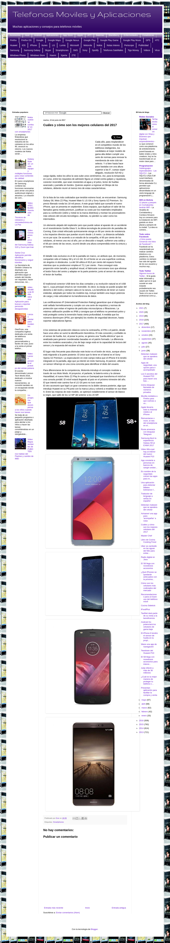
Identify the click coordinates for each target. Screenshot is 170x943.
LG (53, 45)
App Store (68, 35)
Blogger (94, 929)
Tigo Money (133, 50)
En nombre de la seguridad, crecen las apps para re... (149, 475)
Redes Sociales (146, 117)
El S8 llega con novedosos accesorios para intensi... (149, 660)
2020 (141, 312)
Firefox (13, 40)
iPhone (33, 45)
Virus (157, 50)
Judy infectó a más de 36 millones (147, 670)
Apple (80, 35)
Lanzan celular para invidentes (31, 320)
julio (144, 347)
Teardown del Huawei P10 (147, 651)
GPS (148, 40)
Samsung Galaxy (32, 50)
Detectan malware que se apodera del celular (149, 356)
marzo (145, 708)
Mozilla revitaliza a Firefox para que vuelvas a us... (149, 399)
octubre (145, 335)
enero (144, 715)
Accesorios (15, 35)
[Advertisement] (85, 84)
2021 (141, 308)
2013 (141, 732)
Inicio (87, 908)
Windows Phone (18, 55)
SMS (75, 50)
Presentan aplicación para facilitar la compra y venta (149, 691)
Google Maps (54, 40)
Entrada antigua (119, 908)
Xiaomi (52, 55)
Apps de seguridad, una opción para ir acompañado (149, 366)
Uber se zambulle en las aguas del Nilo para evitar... (149, 549)
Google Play (90, 40)
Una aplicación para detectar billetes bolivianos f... (148, 486)
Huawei (13, 45)
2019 (141, 316)
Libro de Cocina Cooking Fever (148, 541)
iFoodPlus (145, 609)
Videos (147, 50)
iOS (24, 45)
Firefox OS (26, 40)
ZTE (74, 55)
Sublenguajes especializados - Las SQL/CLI (148, 170)
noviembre (146, 331)
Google (39, 40)
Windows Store (37, 55)
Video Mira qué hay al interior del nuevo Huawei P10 (148, 453)
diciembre (146, 327)
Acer (27, 35)
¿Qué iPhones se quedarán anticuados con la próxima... (149, 575)
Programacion (146, 166)
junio (144, 350)
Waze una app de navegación (149, 645)
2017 (141, 324)
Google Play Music (132, 40)
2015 (141, 724)
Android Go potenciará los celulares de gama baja (148, 625)
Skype (48, 50)
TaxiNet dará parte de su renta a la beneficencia (149, 615)
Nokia (99, 45)
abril (144, 704)
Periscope (129, 45)
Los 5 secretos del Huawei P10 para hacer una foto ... (149, 377)
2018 (141, 320)
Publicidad (143, 45)
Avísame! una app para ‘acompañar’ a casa (149, 517)
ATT (89, 35)
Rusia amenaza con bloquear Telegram (148, 431)
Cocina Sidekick (148, 605)
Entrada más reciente (53, 908)
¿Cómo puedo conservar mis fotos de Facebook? (147, 241)
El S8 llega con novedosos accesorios (147, 565)
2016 (141, 720)
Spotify (95, 50)
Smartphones (62, 50)
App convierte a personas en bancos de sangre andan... (149, 464)
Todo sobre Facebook (144, 235)
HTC (157, 40)
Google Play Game (109, 40)
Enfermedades (131, 35)
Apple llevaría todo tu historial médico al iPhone (149, 411)
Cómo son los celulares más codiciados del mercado (148, 587)
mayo (144, 700)
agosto (145, 343)
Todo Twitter (145, 271)
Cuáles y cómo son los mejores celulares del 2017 (149, 528)
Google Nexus (72, 40)
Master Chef (146, 536)
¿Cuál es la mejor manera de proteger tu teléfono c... (149, 680)
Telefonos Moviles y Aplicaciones (81, 14)
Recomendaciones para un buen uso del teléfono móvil (149, 598)
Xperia (64, 55)
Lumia (62, 45)
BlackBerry (114, 35)
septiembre (147, 339)
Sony (84, 50)
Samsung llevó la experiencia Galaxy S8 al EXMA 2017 (148, 442)
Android (38, 35)
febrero (145, 711)
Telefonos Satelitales (113, 50)
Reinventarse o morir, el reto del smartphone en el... (149, 422)
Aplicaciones (52, 35)
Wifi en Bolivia (146, 200)
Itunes (44, 45)
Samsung (14, 50)
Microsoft (74, 45)
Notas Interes (113, 45)
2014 (141, 728)
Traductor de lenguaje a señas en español (147, 497)
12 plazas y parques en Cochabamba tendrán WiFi (147, 205)
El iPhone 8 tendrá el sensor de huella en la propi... (149, 637)
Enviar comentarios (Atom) (68, 912)
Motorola (87, 45)
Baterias (100, 35)
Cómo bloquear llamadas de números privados (148, 388)
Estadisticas (148, 35)
